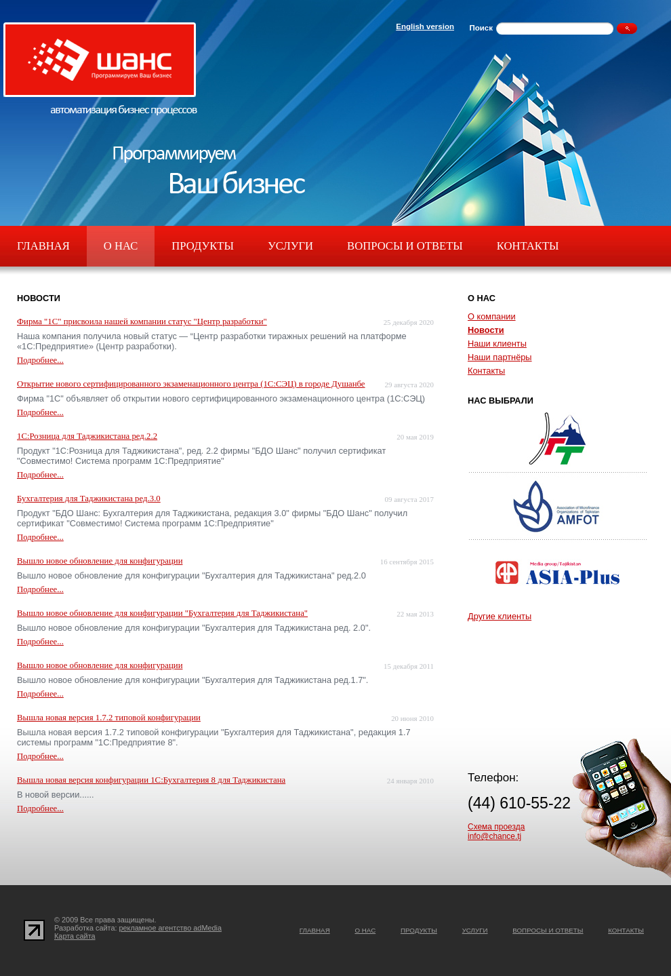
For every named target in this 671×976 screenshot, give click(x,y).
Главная (43, 245)
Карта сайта (75, 936)
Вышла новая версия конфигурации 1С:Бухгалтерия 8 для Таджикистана (151, 780)
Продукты (202, 245)
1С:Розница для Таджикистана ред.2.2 (87, 436)
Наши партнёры (500, 357)
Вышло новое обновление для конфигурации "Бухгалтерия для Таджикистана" (162, 613)
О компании (492, 316)
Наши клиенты (497, 343)
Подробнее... (40, 360)
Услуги (290, 245)
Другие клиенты (499, 616)
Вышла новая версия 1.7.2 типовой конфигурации (109, 717)
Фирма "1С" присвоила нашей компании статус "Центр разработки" (142, 321)
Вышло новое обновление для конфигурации (99, 561)
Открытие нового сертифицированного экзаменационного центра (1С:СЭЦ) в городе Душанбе (191, 384)
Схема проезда (496, 827)
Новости (486, 330)
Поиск (481, 28)
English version (425, 26)
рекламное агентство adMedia (170, 928)
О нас (121, 245)
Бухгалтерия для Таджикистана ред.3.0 (89, 498)
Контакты (528, 245)
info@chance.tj (494, 836)
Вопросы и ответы (405, 245)
